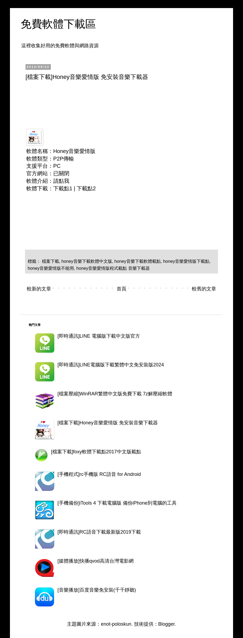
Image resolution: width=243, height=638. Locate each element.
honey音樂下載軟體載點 (138, 261)
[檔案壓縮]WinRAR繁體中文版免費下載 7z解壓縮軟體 (115, 393)
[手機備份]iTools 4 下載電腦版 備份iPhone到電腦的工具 (117, 503)
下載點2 (86, 188)
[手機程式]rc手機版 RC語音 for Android (99, 474)
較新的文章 (39, 288)
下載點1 (62, 188)
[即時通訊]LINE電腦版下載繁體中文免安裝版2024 (111, 364)
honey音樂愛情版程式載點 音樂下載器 (113, 268)
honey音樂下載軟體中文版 (87, 261)
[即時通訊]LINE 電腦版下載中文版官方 (99, 336)
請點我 (61, 181)
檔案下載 (50, 261)
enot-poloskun (116, 624)
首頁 (121, 288)
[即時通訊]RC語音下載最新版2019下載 (99, 532)
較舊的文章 (204, 288)
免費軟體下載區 (58, 24)
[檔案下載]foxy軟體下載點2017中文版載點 (96, 451)
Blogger (166, 624)
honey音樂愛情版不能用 (51, 268)
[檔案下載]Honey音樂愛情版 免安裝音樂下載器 (108, 422)
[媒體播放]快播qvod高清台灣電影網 (96, 561)
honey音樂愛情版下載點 (186, 261)
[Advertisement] (123, 100)
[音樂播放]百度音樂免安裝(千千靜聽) (97, 590)
